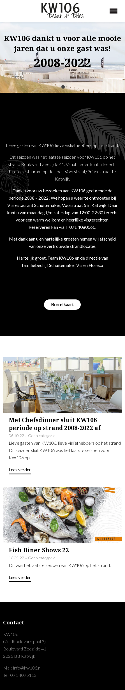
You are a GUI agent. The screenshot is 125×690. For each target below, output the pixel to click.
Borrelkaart (62, 304)
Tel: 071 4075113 (19, 675)
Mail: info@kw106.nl (22, 667)
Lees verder (20, 469)
